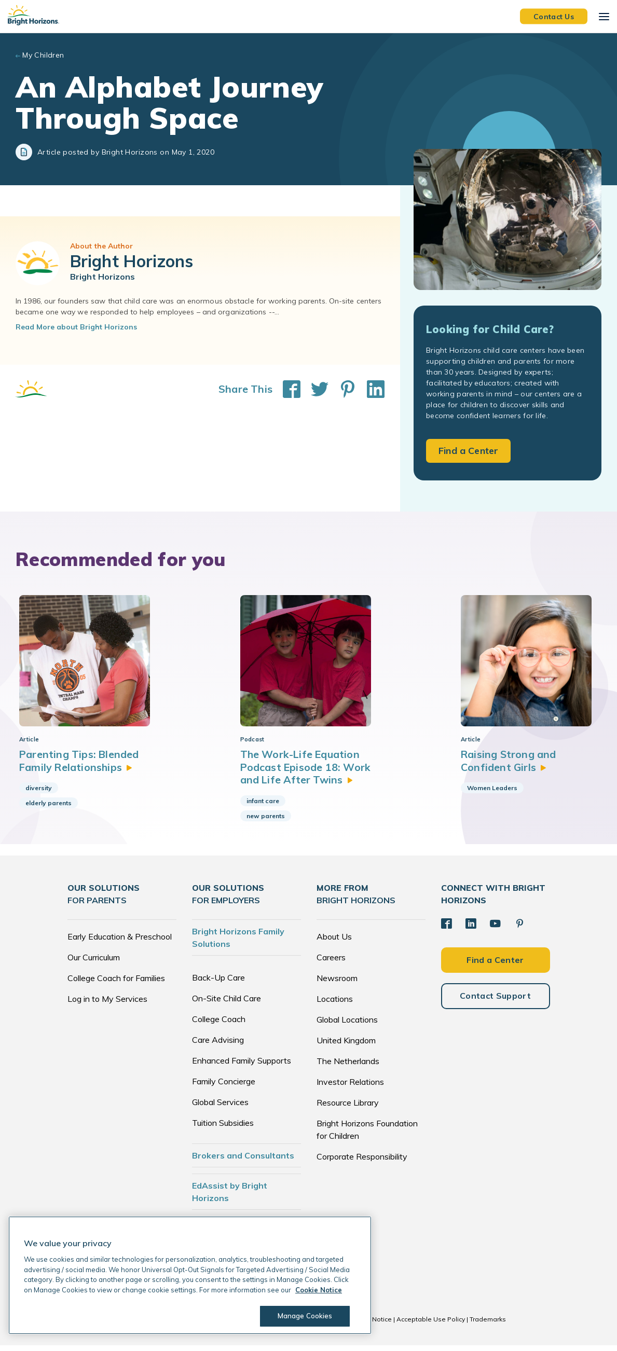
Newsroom (337, 983)
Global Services (220, 1107)
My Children (43, 55)
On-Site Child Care (226, 1004)
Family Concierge (223, 1087)
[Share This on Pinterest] (342, 389)
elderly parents (48, 808)
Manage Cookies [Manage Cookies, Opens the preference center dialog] (304, 1316)
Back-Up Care (218, 983)
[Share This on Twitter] (314, 389)
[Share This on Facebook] (286, 389)
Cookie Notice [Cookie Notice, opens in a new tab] (318, 1290)
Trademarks (488, 1325)
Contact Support (495, 1001)
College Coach (218, 1024)
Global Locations (347, 1025)
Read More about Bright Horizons (76, 327)
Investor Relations (350, 1087)
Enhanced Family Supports (241, 1066)
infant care (262, 806)
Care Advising (218, 1045)
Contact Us (553, 16)
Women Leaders (492, 793)
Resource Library (348, 1108)
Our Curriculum (93, 963)
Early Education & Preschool (119, 942)
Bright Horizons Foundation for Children (367, 1135)
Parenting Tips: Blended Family (80, 766)
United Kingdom (346, 1046)
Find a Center (468, 451)
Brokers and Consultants (243, 1161)
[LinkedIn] (470, 929)
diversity (38, 793)
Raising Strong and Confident (509, 766)
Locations (335, 1004)
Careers (331, 963)
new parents (265, 821)
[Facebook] (446, 929)
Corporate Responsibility (362, 1162)
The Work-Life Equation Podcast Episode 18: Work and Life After (306, 772)
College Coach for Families (116, 983)
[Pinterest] (518, 929)
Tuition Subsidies (223, 1128)
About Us (334, 942)
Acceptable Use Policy (430, 1325)
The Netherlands (348, 1067)
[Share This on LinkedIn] (371, 389)
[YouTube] (494, 929)
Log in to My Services (107, 1004)
